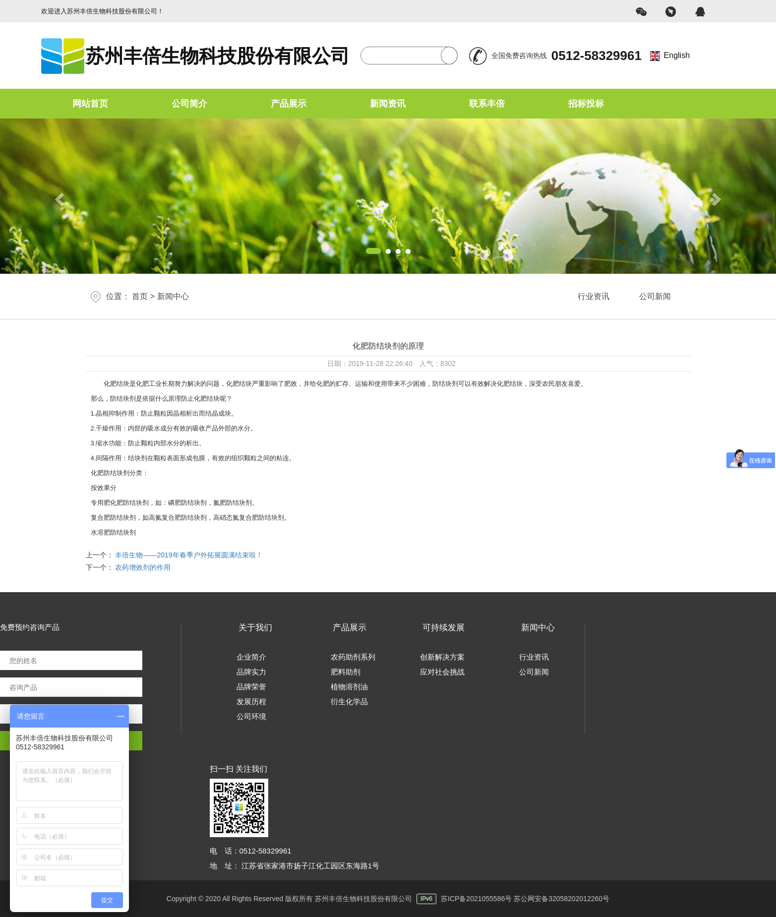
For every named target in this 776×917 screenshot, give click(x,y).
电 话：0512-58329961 (251, 851)
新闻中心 (173, 296)
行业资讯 (593, 296)
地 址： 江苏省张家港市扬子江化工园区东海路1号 (295, 865)
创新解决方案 (442, 657)
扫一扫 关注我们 (238, 769)
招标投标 (586, 104)
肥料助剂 (345, 672)
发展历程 (251, 701)
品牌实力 (251, 672)
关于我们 (255, 627)
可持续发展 (443, 627)
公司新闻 (655, 296)
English (677, 55)
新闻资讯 (388, 104)
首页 (140, 296)
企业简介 (251, 657)
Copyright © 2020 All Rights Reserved (225, 899)
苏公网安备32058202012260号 (561, 899)
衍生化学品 (349, 701)
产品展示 (288, 104)
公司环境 (251, 716)
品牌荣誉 (251, 686)
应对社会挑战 (442, 672)
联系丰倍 (487, 104)
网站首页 (90, 104)
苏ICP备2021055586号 (476, 899)
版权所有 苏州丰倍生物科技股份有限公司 (363, 899)
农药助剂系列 (353, 657)
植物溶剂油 (349, 686)
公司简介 (189, 104)
